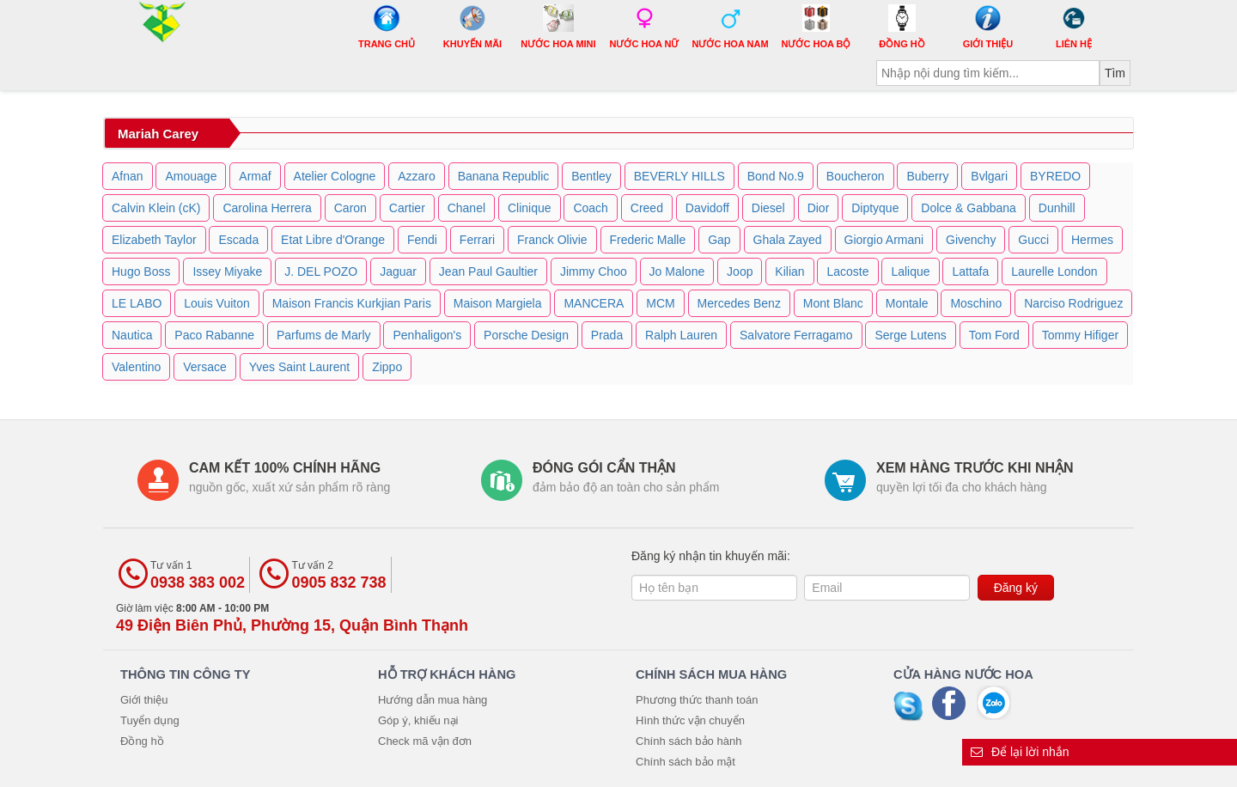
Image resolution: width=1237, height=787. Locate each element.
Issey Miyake (227, 271)
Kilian (789, 271)
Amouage (190, 176)
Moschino (976, 303)
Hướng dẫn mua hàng (432, 699)
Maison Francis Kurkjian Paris (351, 303)
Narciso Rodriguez (1073, 303)
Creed (647, 208)
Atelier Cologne (335, 176)
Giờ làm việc (292, 618)
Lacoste (847, 271)
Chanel (466, 208)
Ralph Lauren (681, 335)
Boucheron (855, 176)
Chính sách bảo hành (688, 741)
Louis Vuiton (217, 303)
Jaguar (398, 271)
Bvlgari (989, 176)
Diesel (768, 208)
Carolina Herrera (266, 208)
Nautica (132, 335)
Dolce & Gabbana (968, 208)
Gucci (1033, 240)
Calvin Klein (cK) (156, 208)
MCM (660, 303)
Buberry (927, 176)
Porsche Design (526, 335)
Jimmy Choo (593, 271)
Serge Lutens (910, 335)
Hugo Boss (141, 271)
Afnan (127, 176)
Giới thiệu (144, 699)
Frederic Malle (648, 240)
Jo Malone (677, 271)
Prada (607, 335)
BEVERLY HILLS (679, 176)
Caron (350, 208)
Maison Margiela (498, 303)
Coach (590, 208)
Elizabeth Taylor (154, 240)
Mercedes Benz (739, 303)
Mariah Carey (158, 133)
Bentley (591, 176)
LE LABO (136, 303)
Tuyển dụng (150, 720)
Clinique (529, 208)
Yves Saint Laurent (299, 367)
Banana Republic (504, 176)
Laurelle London (1054, 271)
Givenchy (971, 240)
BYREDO (1055, 176)
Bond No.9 (775, 176)
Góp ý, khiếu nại (418, 720)
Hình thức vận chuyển (690, 720)
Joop (740, 271)
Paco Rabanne (214, 335)
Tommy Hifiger (1080, 335)
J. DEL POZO (320, 271)
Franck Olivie (552, 240)
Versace (205, 367)
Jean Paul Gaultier (488, 271)
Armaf (255, 176)
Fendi (422, 240)
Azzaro (417, 176)
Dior (818, 208)
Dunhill (1057, 208)
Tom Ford (994, 335)
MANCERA (594, 303)
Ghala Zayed (787, 240)
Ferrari (477, 240)
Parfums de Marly (324, 335)
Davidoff (707, 208)
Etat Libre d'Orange (333, 240)
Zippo (387, 367)
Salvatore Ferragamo (796, 335)
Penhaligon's (427, 335)
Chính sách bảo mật (685, 761)
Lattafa (970, 271)
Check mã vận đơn (425, 741)
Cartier (407, 208)
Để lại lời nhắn (1020, 752)
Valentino (136, 367)
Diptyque (875, 208)
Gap (719, 240)
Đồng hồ (142, 741)
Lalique (910, 271)
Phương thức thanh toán (697, 699)
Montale (907, 303)
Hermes (1092, 240)
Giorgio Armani (884, 240)
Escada (238, 240)
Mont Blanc (833, 303)
